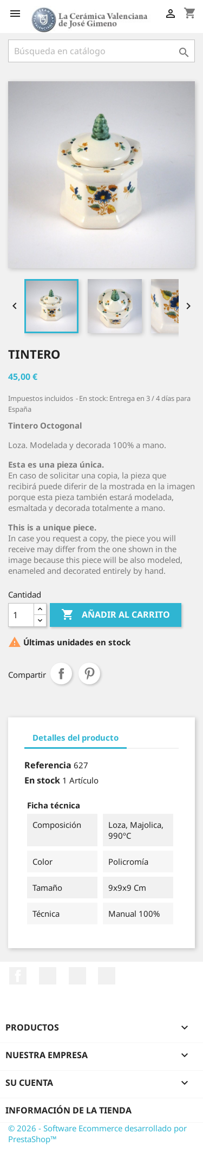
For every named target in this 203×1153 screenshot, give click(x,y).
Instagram (106, 975)
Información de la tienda (68, 1110)
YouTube (47, 975)
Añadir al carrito (115, 615)
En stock (42, 780)
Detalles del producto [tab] (75, 737)
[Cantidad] (21, 615)
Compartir (61, 673)
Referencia (47, 765)
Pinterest (89, 673)
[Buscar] (101, 51)
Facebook (18, 975)
